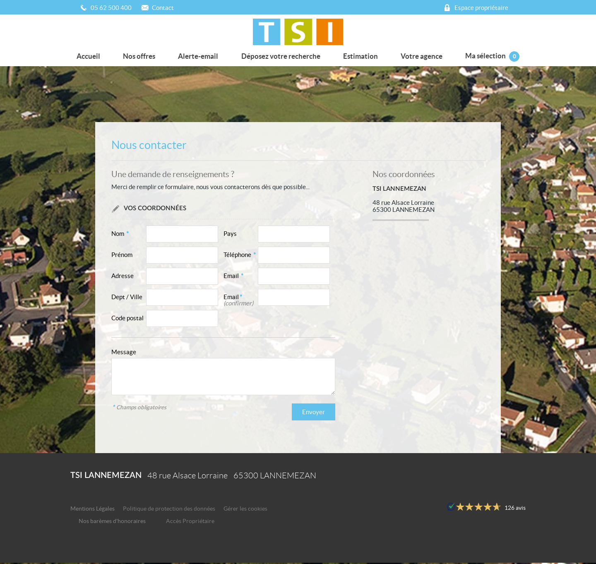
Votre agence (419, 55)
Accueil (91, 55)
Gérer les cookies (245, 510)
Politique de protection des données (169, 510)
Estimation (359, 55)
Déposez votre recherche (280, 55)
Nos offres (141, 55)
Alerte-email (199, 55)
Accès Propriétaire (190, 522)
